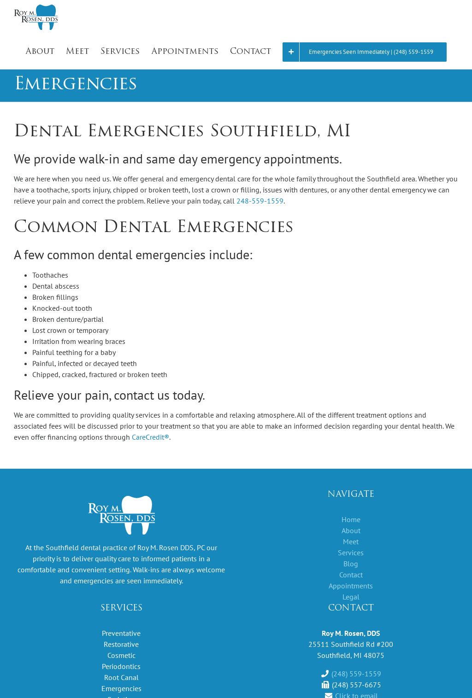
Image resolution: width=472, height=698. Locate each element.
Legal (351, 596)
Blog (350, 563)
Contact (351, 574)
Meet (351, 541)
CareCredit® (150, 437)
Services (351, 552)
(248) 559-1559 (356, 673)
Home (351, 519)
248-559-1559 (259, 200)
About (351, 530)
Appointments (351, 585)
